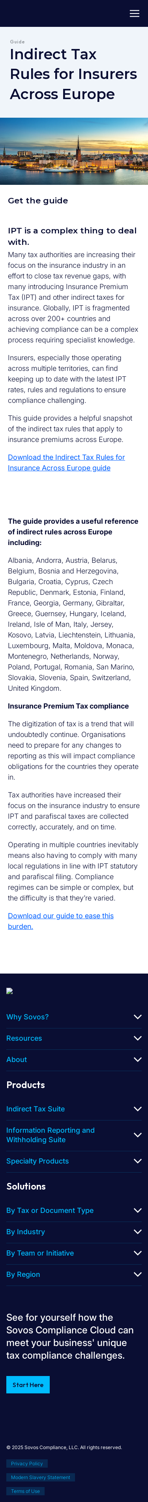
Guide (17, 42)
